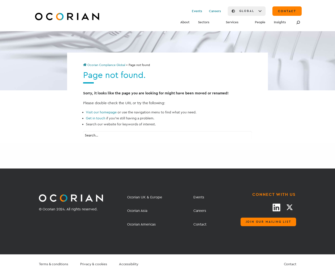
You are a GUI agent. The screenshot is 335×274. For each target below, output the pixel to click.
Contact (199, 224)
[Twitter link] (289, 207)
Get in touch (95, 118)
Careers (215, 11)
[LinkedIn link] (276, 207)
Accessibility (128, 264)
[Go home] (57, 17)
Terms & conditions (53, 264)
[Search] (297, 22)
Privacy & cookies (93, 264)
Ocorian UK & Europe (144, 197)
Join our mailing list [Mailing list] (268, 222)
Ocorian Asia (137, 210)
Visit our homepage (101, 112)
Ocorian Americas (141, 224)
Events (197, 11)
